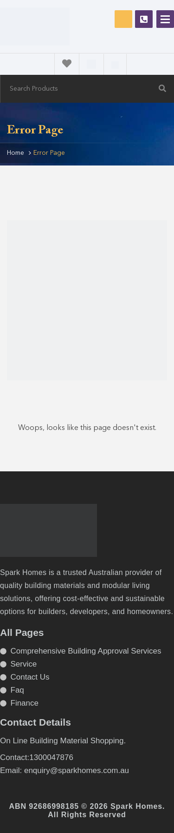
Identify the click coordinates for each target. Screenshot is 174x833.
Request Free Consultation (123, 19)
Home (15, 153)
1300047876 (144, 19)
